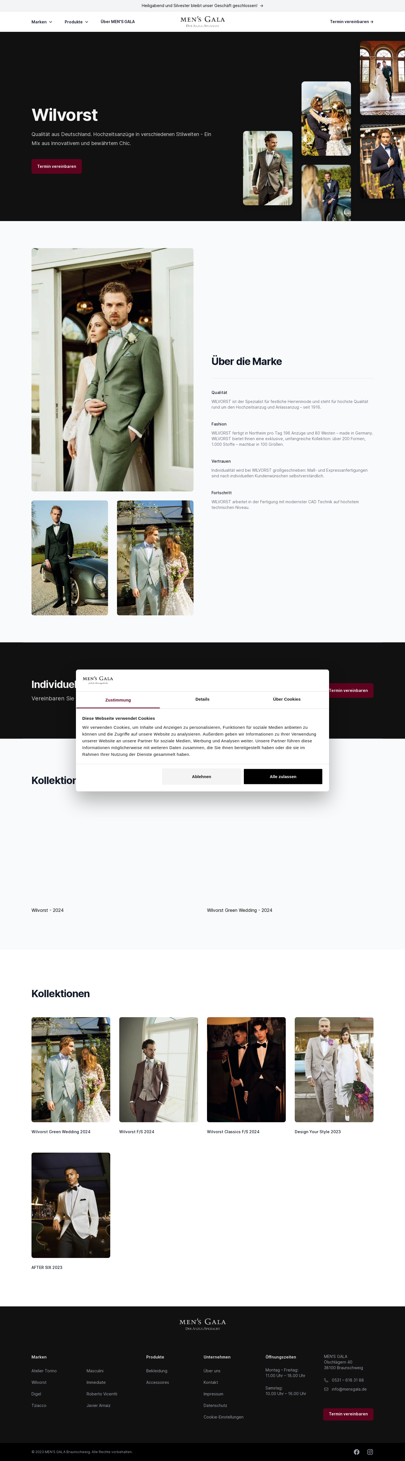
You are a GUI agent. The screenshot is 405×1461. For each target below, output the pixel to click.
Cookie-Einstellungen (224, 1417)
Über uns (212, 1370)
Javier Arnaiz (99, 1405)
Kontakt (211, 1382)
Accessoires (157, 1382)
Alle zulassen (283, 776)
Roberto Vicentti (102, 1393)
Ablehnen (201, 776)
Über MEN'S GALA (118, 21)
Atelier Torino (44, 1370)
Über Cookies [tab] (287, 698)
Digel (36, 1393)
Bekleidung (156, 1370)
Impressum (213, 1393)
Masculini (95, 1370)
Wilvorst (39, 1382)
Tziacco (39, 1405)
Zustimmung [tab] (118, 699)
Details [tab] (202, 698)
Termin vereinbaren (352, 21)
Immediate (96, 1382)
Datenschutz (215, 1405)
